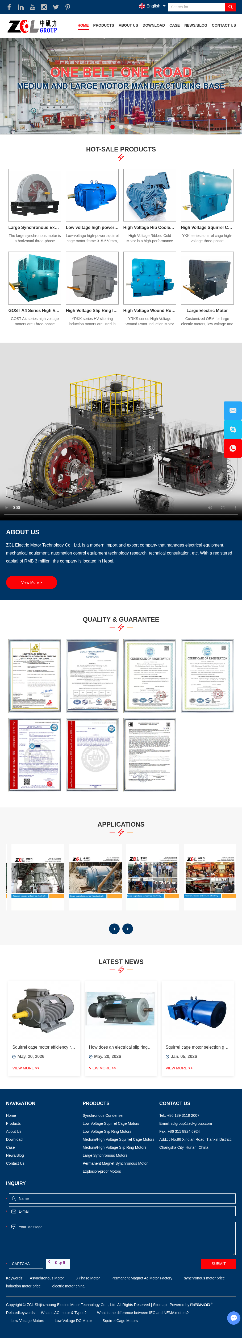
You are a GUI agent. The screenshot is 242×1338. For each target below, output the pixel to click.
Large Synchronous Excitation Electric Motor (34, 227)
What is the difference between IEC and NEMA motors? (143, 1313)
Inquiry (16, 1183)
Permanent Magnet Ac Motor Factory (141, 1278)
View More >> (25, 1068)
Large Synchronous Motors (105, 1155)
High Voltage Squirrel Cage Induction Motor (207, 227)
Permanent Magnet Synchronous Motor (115, 1163)
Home (83, 25)
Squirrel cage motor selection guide (198, 1047)
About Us (128, 25)
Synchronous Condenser (103, 1115)
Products (103, 25)
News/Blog (195, 25)
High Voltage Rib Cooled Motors (149, 227)
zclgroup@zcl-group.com (191, 1123)
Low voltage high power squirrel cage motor (92, 227)
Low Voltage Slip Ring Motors (107, 1131)
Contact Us (224, 25)
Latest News (121, 961)
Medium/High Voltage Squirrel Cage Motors (118, 1139)
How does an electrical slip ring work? (121, 1047)
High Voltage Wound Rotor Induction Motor (149, 310)
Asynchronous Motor (47, 1278)
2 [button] (121, 127)
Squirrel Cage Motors (120, 1321)
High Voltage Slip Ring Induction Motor (92, 310)
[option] (121, 86)
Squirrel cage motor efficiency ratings (44, 1047)
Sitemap (159, 1305)
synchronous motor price (204, 1278)
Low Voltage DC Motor (73, 1321)
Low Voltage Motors (27, 1321)
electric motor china (68, 1286)
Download (154, 25)
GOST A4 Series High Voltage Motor (34, 310)
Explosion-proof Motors (102, 1171)
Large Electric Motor (207, 310)
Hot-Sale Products (121, 149)
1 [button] (112, 127)
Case (174, 25)
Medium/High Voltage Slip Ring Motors (115, 1147)
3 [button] (129, 127)
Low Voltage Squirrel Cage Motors (111, 1123)
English (149, 6)
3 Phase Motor (87, 1278)
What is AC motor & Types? (63, 1313)
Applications (121, 824)
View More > (31, 582)
